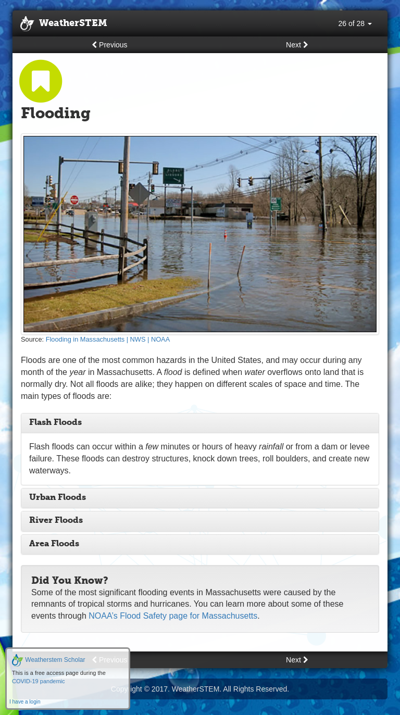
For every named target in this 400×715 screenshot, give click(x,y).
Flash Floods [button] (55, 423)
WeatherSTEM (63, 24)
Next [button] (297, 45)
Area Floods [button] (54, 544)
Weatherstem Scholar (48, 659)
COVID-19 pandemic (38, 681)
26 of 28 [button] (355, 23)
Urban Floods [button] (57, 498)
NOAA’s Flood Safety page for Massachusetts (173, 615)
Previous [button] (109, 45)
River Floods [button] (56, 521)
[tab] (200, 423)
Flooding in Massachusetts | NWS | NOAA (108, 339)
